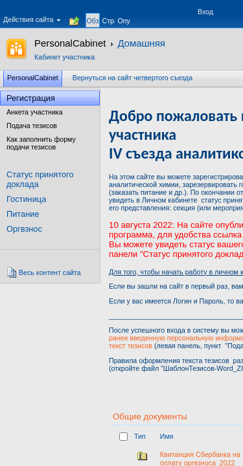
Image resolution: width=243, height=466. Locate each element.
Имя (167, 436)
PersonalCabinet (70, 43)
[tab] (93, 13)
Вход (205, 12)
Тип (140, 436)
